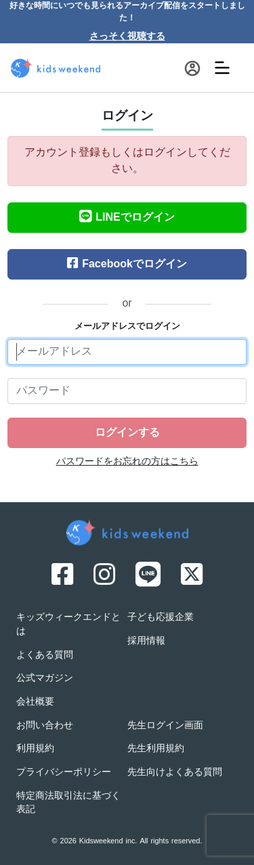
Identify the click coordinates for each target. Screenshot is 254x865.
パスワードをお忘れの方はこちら (127, 462)
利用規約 (35, 749)
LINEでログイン (126, 218)
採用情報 (146, 641)
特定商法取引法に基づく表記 (68, 803)
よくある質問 (44, 655)
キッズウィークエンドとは (68, 625)
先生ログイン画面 (165, 726)
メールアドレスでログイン (127, 327)
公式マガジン (44, 678)
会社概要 (35, 702)
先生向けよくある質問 (174, 772)
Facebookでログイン (127, 264)
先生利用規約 (155, 749)
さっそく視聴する (127, 37)
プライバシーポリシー (63, 772)
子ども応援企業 (160, 617)
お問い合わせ (44, 726)
